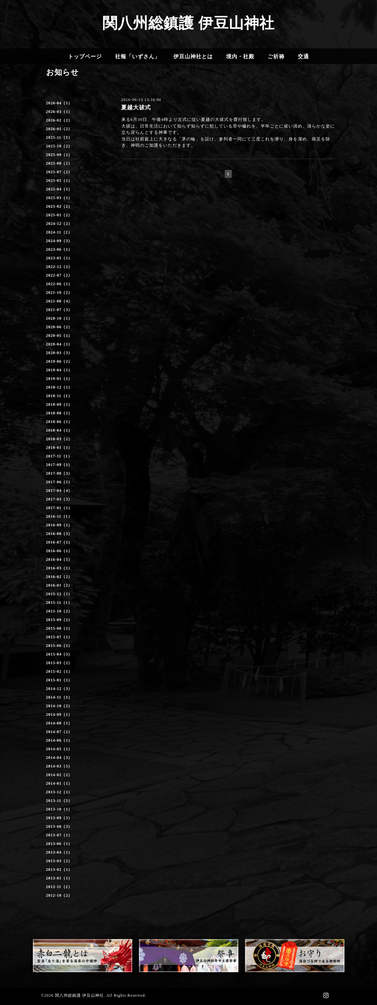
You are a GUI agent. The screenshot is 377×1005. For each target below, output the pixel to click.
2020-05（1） (59, 335)
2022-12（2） (59, 266)
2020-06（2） (59, 327)
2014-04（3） (59, 757)
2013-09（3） (59, 818)
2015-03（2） (59, 663)
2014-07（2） (59, 731)
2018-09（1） (59, 404)
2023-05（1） (59, 258)
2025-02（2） (59, 206)
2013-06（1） (59, 843)
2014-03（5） (59, 766)
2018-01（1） (59, 447)
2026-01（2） (59, 129)
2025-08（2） (59, 163)
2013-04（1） (59, 852)
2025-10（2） (59, 146)
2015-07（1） (59, 637)
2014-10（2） (59, 706)
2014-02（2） (59, 774)
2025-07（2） (59, 172)
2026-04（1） (59, 103)
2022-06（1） (59, 284)
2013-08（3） (59, 826)
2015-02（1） (59, 671)
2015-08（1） (59, 628)
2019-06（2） (59, 361)
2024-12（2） (59, 223)
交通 (303, 56)
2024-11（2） (59, 232)
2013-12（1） (59, 792)
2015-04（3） (59, 654)
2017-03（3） (59, 499)
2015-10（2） (59, 611)
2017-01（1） (59, 507)
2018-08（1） (59, 413)
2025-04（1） (59, 189)
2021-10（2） (59, 292)
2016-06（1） (59, 551)
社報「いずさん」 (137, 56)
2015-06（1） (59, 645)
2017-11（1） (59, 456)
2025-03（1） (59, 197)
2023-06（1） (59, 249)
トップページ (85, 56)
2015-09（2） (59, 619)
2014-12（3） (59, 688)
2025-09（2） (59, 154)
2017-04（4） (59, 490)
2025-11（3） (59, 137)
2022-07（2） (59, 275)
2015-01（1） (59, 680)
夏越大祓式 (136, 107)
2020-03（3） (59, 352)
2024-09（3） (59, 240)
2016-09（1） (59, 525)
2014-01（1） (59, 783)
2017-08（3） (59, 473)
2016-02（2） (59, 576)
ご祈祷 (276, 56)
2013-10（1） (59, 809)
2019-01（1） (59, 378)
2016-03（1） (59, 568)
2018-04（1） (59, 430)
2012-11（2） (59, 886)
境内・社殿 (240, 56)
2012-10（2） (59, 895)
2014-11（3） (59, 697)
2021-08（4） (59, 301)
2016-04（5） (59, 559)
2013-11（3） (59, 800)
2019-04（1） (59, 370)
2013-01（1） (59, 878)
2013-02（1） (59, 869)
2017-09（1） (59, 464)
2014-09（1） (59, 714)
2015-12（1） (59, 594)
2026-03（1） (59, 111)
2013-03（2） (59, 861)
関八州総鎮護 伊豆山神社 (188, 23)
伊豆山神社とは (193, 56)
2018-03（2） (59, 439)
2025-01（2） (59, 215)
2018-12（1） (59, 387)
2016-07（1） (59, 542)
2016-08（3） (59, 533)
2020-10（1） (59, 318)
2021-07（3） (59, 309)
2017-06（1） (59, 482)
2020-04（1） (59, 344)
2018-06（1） (59, 421)
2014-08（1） (59, 723)
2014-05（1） (59, 749)
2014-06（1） (59, 740)
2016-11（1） (59, 516)
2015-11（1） (59, 602)
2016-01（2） (59, 585)
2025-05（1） (59, 180)
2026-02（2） (59, 120)
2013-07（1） (59, 835)
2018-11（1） (59, 396)
